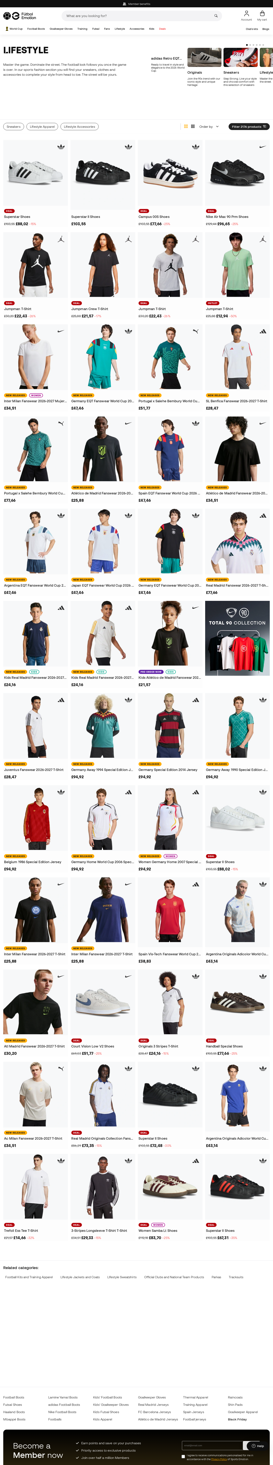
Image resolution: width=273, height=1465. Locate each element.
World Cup (14, 29)
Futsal (95, 28)
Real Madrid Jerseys (153, 1404)
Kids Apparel (102, 1419)
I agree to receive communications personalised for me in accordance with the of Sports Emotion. (220, 1457)
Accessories (137, 28)
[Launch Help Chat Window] (258, 1446)
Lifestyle (120, 28)
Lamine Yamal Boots (63, 1397)
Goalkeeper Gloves (61, 28)
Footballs (55, 1419)
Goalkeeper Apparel (243, 1412)
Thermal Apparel (195, 1397)
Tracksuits (236, 1262)
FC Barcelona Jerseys (154, 1412)
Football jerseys (194, 1419)
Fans (107, 28)
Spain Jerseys (193, 1412)
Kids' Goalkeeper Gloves (111, 1404)
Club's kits (252, 29)
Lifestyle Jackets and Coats (80, 1262)
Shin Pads (235, 1404)
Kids (151, 28)
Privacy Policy (219, 1459)
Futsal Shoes (12, 1404)
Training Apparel (195, 1404)
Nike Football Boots (62, 1412)
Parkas (216, 1262)
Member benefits (136, 3)
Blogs (265, 29)
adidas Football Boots (64, 1404)
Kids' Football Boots (107, 1397)
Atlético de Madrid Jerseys (158, 1419)
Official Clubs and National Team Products (174, 1262)
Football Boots (36, 28)
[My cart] (262, 16)
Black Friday (237, 1419)
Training (82, 28)
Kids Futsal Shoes (106, 1412)
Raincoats (235, 1397)
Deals (162, 28)
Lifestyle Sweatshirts (121, 1262)
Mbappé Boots (14, 1419)
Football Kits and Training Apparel (29, 1262)
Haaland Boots (14, 1412)
